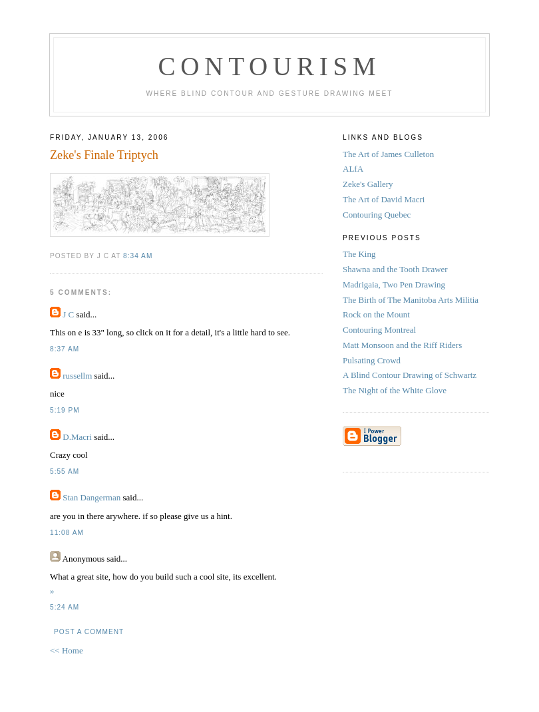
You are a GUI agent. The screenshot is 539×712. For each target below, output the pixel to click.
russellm (77, 376)
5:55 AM (64, 471)
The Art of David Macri (384, 199)
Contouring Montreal (379, 330)
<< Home (66, 650)
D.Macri (77, 437)
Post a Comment (89, 631)
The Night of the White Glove (395, 390)
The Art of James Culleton (388, 154)
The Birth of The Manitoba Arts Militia (410, 300)
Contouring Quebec (377, 215)
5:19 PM (65, 410)
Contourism (269, 66)
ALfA (353, 169)
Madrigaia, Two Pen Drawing (394, 284)
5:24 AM (64, 607)
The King (359, 254)
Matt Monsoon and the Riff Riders (402, 345)
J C (68, 314)
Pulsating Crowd (372, 360)
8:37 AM (64, 349)
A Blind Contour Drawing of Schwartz (409, 375)
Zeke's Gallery (368, 184)
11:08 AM (67, 532)
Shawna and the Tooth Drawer (395, 269)
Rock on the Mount (376, 314)
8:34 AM (137, 256)
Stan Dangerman (91, 497)
